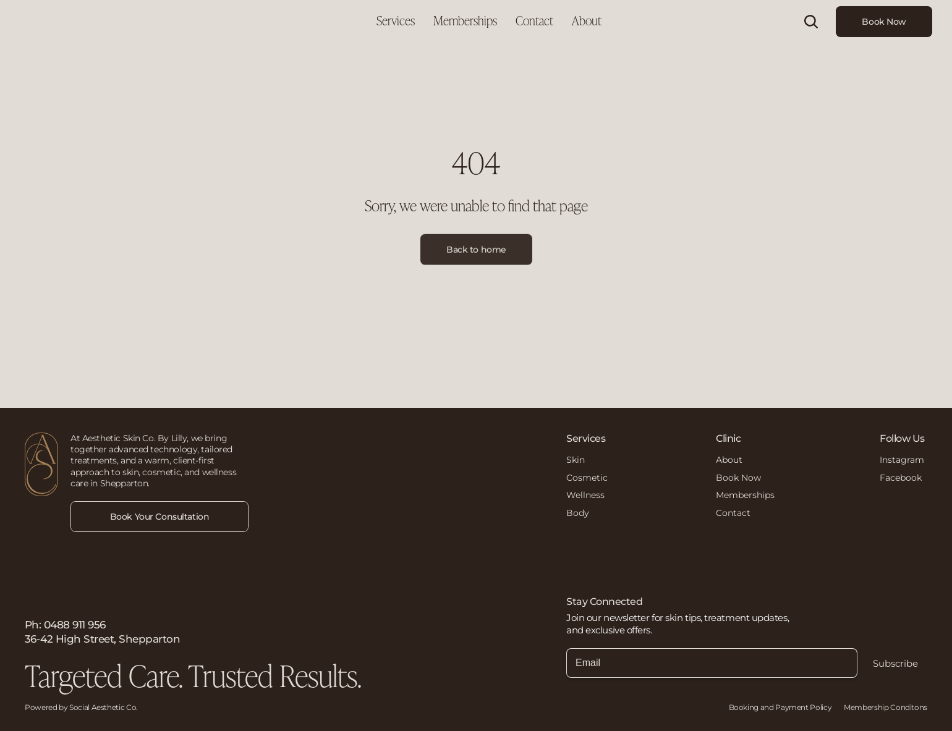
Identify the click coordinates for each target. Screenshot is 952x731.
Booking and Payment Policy (780, 707)
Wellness (585, 495)
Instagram (902, 459)
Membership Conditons (885, 707)
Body (577, 512)
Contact (733, 512)
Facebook (901, 477)
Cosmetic (587, 477)
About (729, 459)
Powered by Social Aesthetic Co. (81, 707)
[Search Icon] (811, 21)
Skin (575, 459)
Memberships (745, 495)
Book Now (738, 477)
